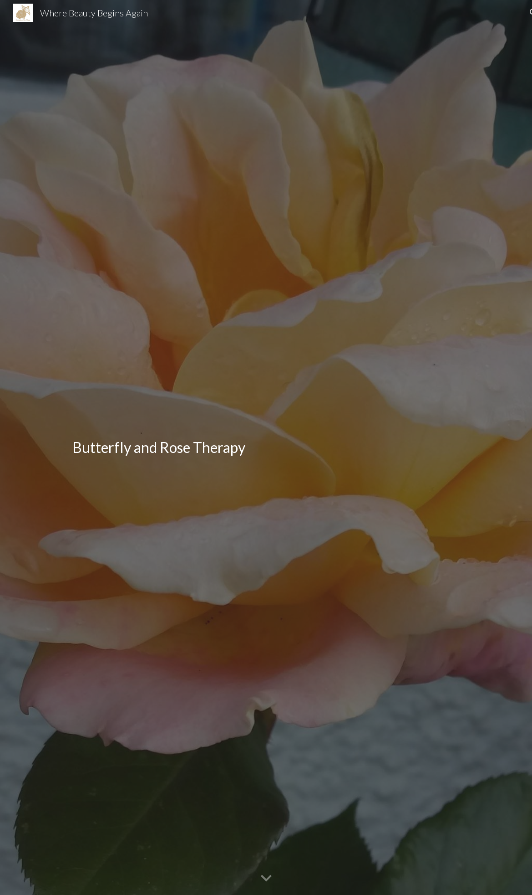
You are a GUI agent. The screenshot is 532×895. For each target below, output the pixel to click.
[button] (266, 879)
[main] (225, 447)
